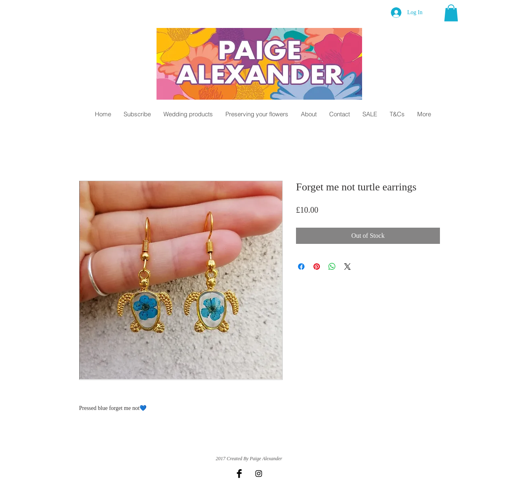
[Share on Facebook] (301, 266)
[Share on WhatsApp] (332, 266)
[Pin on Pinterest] (317, 266)
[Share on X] (347, 266)
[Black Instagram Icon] (258, 473)
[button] (451, 12)
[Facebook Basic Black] (239, 473)
